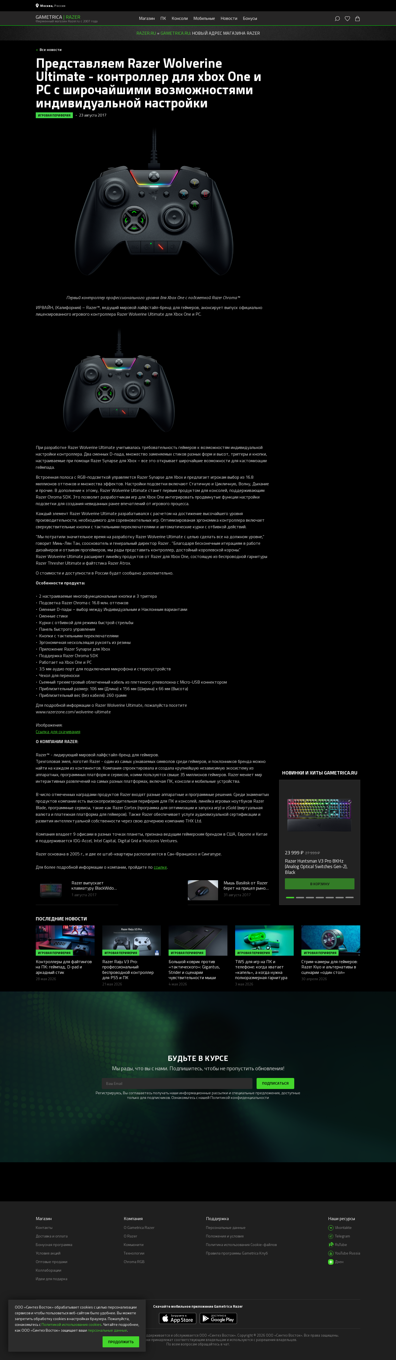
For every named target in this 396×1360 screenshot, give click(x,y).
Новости (229, 18)
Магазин (147, 18)
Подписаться (275, 1083)
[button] (290, 897)
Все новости (50, 49)
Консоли (180, 18)
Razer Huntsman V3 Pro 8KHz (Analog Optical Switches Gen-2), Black (316, 866)
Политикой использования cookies (71, 1324)
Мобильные (204, 18)
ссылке (160, 867)
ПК (163, 18)
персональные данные (107, 1330)
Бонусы (250, 18)
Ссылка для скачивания (58, 731)
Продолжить (121, 1341)
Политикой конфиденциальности (239, 1097)
